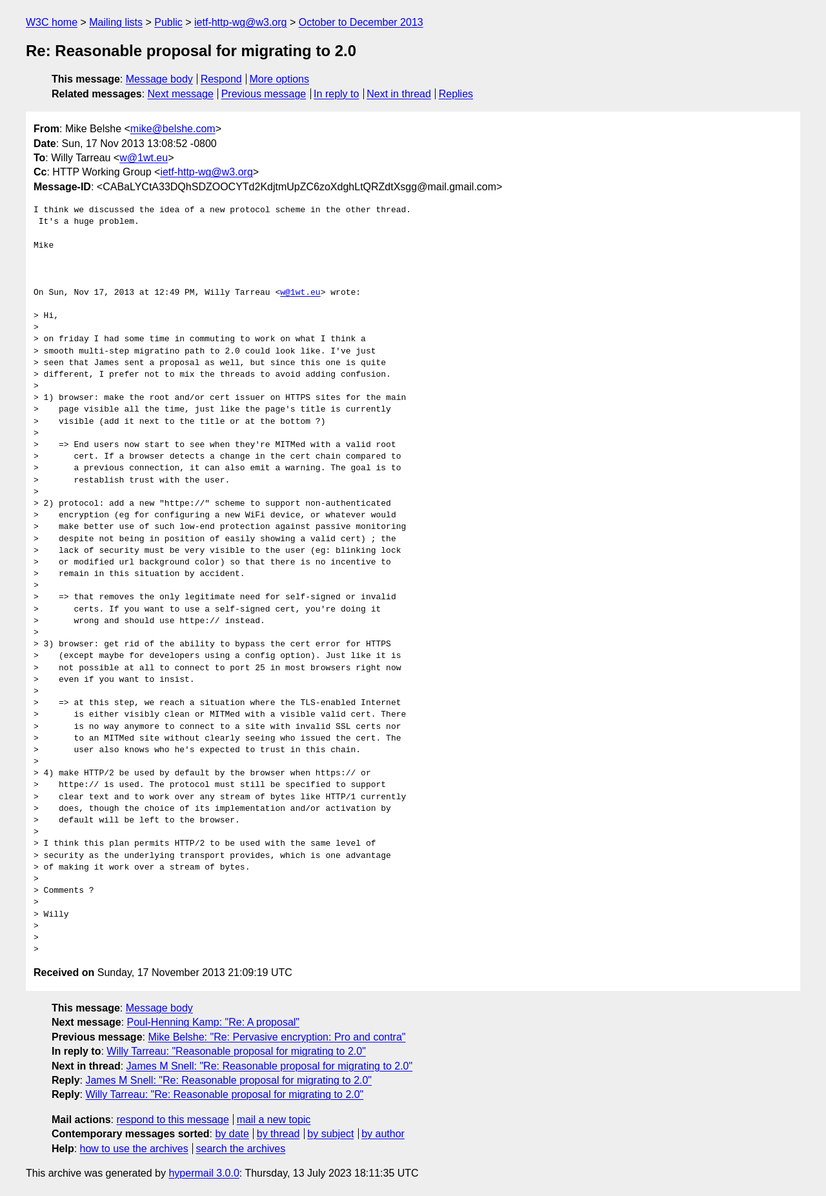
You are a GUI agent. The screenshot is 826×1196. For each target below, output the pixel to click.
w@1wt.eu (143, 157)
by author (383, 1133)
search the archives (241, 1148)
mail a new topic (274, 1119)
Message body (159, 79)
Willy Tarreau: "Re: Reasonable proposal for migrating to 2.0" (224, 1094)
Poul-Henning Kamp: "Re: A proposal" (213, 1022)
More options (280, 79)
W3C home (51, 22)
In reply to (336, 93)
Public (168, 22)
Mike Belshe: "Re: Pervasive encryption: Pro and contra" (276, 1037)
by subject (330, 1133)
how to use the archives (134, 1148)
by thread (278, 1133)
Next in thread (399, 93)
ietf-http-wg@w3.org (240, 22)
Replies (456, 93)
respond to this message (172, 1119)
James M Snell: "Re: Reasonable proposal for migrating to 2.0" (269, 1066)
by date (231, 1133)
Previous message (264, 93)
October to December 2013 (361, 22)
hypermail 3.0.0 (203, 1173)
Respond (221, 79)
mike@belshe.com (173, 128)
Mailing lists (116, 22)
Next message (181, 93)
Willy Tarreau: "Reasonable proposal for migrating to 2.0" (235, 1051)
